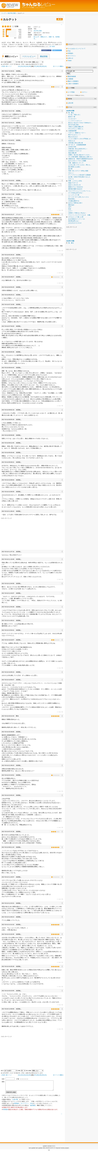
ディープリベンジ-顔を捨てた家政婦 (79, 175)
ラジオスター (72, 119)
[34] (27, 66)
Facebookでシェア (46, 50)
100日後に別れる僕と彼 (75, 143)
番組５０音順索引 (73, 81)
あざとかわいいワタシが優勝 (77, 161)
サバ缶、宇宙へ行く (74, 114)
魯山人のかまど (73, 137)
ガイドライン (25, 1103)
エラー (70, 211)
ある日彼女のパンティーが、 (77, 219)
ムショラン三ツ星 (73, 195)
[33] (24, 66)
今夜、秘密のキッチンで (75, 163)
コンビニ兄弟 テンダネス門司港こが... (80, 138)
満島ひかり (44, 37)
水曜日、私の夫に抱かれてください (79, 155)
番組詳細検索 (72, 76)
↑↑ (61, 1114)
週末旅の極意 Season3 (75, 189)
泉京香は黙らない (73, 221)
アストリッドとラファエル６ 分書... (79, 215)
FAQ (31, 1103)
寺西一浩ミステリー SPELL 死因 (78, 171)
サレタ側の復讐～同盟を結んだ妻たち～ (80, 157)
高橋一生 (51, 37)
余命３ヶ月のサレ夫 (74, 185)
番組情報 (44, 56)
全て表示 (52, 46)
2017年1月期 (38, 31)
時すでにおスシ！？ (74, 135)
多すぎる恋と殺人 (73, 124)
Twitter (70, 60)
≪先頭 (3, 66)
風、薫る (71, 112)
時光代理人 (71, 199)
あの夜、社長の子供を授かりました (79, 177)
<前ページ (8, 66)
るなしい (71, 173)
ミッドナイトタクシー (75, 121)
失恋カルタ (71, 141)
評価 (17, 1079)
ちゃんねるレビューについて (76, 48)
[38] (38, 66)
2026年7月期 (70, 241)
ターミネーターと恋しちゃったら (78, 197)
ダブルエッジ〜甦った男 (75, 217)
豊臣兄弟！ (71, 205)
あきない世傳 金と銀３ (75, 203)
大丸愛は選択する (73, 201)
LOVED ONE (72, 147)
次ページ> (56, 66)
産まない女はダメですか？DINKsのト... (80, 123)
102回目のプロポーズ (74, 151)
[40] (43, 66)
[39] (40, 66)
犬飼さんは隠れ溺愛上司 (75, 126)
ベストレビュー (29, 56)
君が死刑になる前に (74, 167)
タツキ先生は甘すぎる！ (75, 193)
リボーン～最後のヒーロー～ (77, 133)
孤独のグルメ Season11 (75, 187)
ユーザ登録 (71, 92)
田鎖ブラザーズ (73, 183)
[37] (35, 66)
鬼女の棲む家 (72, 153)
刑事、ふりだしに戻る (75, 181)
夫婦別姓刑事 (72, 131)
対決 (69, 209)
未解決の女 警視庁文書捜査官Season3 (80, 159)
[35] (30, 66)
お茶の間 (15, 1099)
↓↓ (61, 24)
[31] (19, 66)
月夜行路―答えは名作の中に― (77, 149)
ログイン (84, 92)
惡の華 (71, 169)
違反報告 (33, 1105)
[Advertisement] (18, 534)
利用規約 (16, 1103)
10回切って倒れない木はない (77, 213)
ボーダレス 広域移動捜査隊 (77, 145)
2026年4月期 (70, 110)
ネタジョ (71, 179)
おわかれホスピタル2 (74, 223)
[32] (22, 66)
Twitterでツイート (57, 50)
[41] (45, 66)
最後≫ (62, 66)
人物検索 (70, 79)
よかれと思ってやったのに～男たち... (79, 165)
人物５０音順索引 (73, 83)
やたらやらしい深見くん (75, 128)
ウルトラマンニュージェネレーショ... (79, 191)
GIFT (69, 207)
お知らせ (70, 58)
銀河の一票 (71, 116)
